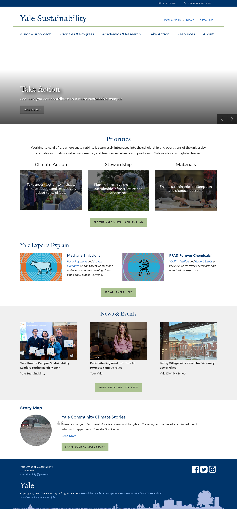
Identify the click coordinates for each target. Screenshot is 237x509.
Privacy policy (110, 493)
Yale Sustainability (53, 18)
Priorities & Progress (76, 34)
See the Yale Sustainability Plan (118, 222)
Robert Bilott (203, 261)
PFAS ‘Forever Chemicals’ (190, 255)
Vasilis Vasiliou (179, 261)
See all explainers (118, 292)
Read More (31, 109)
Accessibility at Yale (91, 493)
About (208, 34)
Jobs (53, 497)
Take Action (159, 34)
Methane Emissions (83, 255)
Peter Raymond (77, 261)
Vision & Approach (35, 34)
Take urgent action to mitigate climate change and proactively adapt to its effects (51, 189)
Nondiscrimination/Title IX (134, 493)
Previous (222, 119)
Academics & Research (121, 34)
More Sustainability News (118, 387)
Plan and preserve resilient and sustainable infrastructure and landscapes (118, 189)
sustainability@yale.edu (34, 474)
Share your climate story (85, 446)
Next (232, 119)
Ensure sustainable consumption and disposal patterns (186, 189)
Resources (186, 34)
